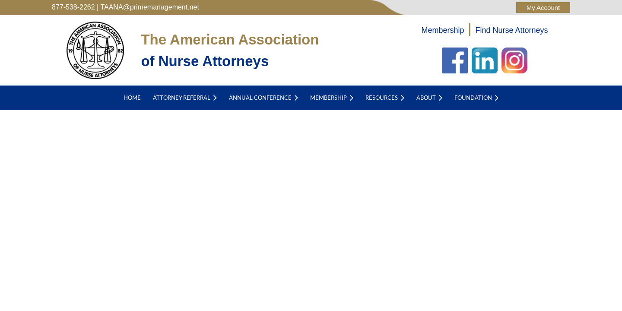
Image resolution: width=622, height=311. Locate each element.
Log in (543, 7)
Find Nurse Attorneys (512, 30)
